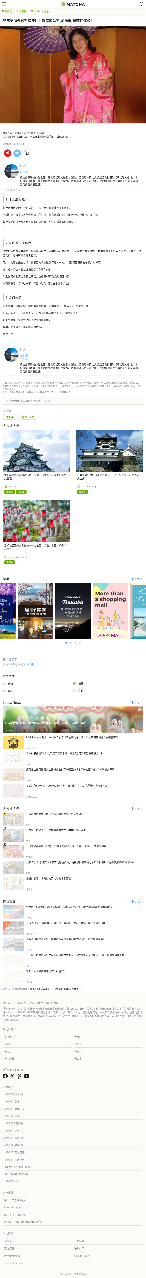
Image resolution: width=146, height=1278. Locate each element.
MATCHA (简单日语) (14, 1152)
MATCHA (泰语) (12, 1116)
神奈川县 (9, 1058)
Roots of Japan (13, 1207)
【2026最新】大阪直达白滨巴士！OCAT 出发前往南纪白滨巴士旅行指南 (65, 922)
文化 (78, 690)
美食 (8, 683)
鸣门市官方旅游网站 (15, 1214)
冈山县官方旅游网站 (15, 1200)
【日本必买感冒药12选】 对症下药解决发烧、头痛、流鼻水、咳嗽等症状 (66, 846)
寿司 (14, 664)
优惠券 (21, 11)
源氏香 (24, 172)
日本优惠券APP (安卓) (16, 1174)
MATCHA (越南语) (13, 1145)
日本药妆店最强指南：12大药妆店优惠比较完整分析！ (56, 814)
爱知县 (7, 11)
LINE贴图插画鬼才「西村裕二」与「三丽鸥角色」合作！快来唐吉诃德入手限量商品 (72, 737)
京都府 (8, 1044)
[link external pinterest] (20, 1077)
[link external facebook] (6, 1077)
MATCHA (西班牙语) (14, 1159)
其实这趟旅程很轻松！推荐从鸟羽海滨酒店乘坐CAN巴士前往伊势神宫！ (65, 939)
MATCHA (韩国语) (13, 1123)
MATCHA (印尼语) (13, 1138)
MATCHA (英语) (12, 1101)
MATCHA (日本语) (13, 1094)
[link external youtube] (27, 1077)
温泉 (6, 664)
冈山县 (78, 1058)
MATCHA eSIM (11, 1181)
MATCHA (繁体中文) (14, 1108)
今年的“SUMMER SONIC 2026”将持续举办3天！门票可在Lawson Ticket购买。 (70, 906)
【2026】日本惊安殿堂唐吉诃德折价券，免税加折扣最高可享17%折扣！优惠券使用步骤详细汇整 (80, 862)
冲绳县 (78, 1051)
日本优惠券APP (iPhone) (17, 1167)
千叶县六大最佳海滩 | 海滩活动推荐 (45, 971)
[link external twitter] (13, 1077)
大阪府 (78, 1036)
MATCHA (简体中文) (14, 1130)
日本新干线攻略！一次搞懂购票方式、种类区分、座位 (56, 830)
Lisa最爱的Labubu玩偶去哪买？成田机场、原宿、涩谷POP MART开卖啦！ (46, 723)
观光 (8, 690)
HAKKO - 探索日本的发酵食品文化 (23, 1222)
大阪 (31, 664)
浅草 (23, 664)
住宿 (78, 683)
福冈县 (8, 1051)
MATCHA (13, 486)
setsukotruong (89, 486)
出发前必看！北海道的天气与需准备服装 (48, 878)
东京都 (8, 1036)
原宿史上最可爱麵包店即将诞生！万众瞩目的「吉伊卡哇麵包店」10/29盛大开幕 (70, 769)
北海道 (78, 1044)
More (136, 579)
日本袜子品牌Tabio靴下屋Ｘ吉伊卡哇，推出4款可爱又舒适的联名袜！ (64, 753)
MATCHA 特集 (39, 11)
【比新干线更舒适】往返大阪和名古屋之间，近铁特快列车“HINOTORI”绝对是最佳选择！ (76, 955)
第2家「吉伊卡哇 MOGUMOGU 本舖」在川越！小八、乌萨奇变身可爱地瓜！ (68, 785)
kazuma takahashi (18, 557)
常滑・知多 (28, 417)
